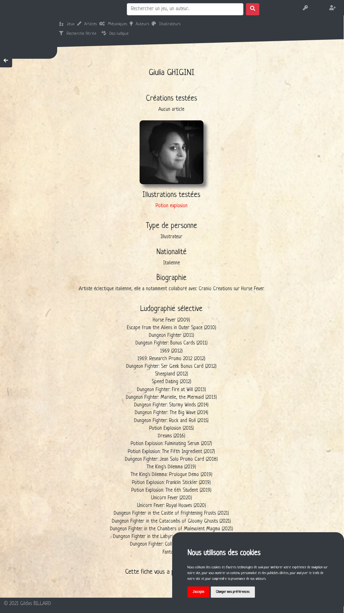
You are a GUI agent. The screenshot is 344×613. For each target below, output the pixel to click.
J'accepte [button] (198, 592)
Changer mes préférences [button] (232, 592)
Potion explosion (171, 206)
